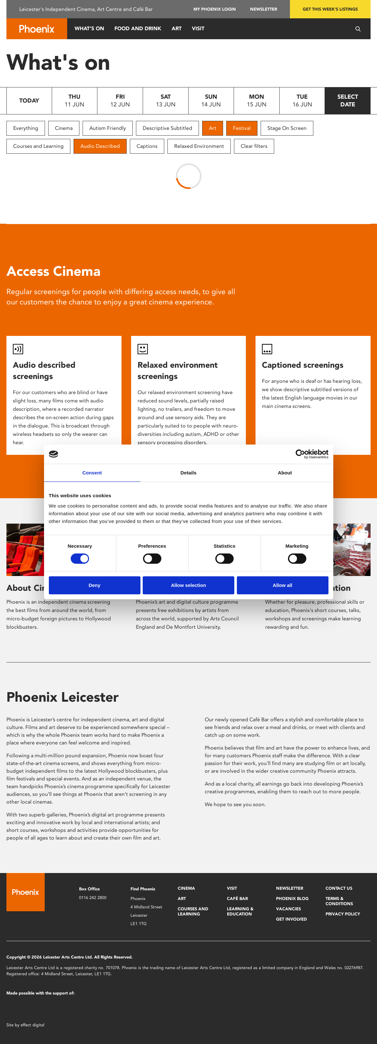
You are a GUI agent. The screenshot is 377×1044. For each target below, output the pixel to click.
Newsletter (263, 9)
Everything (25, 128)
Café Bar (237, 898)
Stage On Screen (287, 128)
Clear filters (254, 146)
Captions (147, 146)
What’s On (89, 28)
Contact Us (339, 888)
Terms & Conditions (339, 901)
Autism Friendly (107, 128)
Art (177, 28)
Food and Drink (137, 28)
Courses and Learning (38, 146)
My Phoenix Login (214, 9)
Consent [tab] (92, 472)
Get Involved (291, 919)
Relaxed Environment (199, 146)
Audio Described (100, 146)
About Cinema (34, 588)
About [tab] (285, 472)
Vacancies (288, 908)
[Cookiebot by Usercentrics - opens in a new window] (300, 454)
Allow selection (188, 585)
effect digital (32, 1024)
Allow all (282, 585)
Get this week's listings (330, 9)
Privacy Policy (343, 914)
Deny (95, 585)
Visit (198, 28)
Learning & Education (240, 911)
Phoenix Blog (292, 898)
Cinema (64, 128)
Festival (242, 128)
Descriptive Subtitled (167, 128)
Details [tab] (189, 472)
